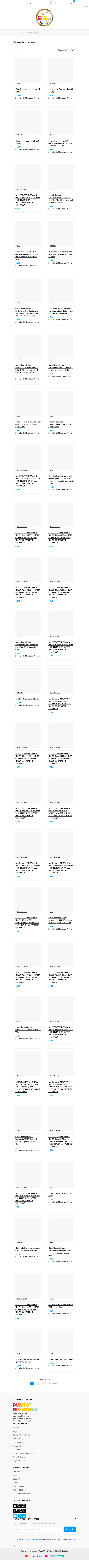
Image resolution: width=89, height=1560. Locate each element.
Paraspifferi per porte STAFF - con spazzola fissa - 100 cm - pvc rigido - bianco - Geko (60, 143)
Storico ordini (18, 1479)
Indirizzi (15, 1475)
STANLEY (53, 83)
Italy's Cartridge (22, 189)
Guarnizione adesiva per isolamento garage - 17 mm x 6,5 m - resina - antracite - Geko (60, 367)
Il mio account (18, 1486)
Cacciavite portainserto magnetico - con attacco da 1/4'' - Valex (28, 1029)
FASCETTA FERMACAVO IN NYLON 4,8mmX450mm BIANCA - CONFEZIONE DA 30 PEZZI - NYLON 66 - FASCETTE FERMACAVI (27, 923)
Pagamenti (17, 1446)
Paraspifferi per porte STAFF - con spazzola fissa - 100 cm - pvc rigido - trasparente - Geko (60, 310)
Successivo (53, 1383)
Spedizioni (16, 1450)
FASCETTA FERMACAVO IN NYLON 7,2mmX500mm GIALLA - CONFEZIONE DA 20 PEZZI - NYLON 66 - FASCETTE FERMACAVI (27, 592)
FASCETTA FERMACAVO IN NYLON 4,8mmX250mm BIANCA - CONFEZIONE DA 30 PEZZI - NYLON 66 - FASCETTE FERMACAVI (60, 813)
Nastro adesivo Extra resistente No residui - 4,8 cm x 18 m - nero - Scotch (60, 254)
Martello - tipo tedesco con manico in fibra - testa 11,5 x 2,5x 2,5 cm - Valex (60, 424)
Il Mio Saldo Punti (19, 1490)
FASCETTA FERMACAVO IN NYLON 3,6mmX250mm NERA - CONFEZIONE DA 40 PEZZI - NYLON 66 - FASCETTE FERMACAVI (27, 538)
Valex (18, 416)
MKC (18, 83)
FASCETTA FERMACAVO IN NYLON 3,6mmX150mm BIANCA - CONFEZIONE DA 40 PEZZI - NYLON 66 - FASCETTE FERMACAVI (60, 1141)
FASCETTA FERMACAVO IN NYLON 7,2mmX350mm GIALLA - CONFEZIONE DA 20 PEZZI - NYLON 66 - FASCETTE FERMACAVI (60, 647)
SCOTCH (53, 246)
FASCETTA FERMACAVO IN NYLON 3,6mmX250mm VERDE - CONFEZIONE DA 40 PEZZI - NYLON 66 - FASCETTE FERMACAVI (60, 704)
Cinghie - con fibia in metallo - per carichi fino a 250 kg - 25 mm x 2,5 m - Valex (28, 424)
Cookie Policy (18, 1442)
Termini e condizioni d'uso (23, 1435)
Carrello (15, 1483)
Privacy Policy (18, 1439)
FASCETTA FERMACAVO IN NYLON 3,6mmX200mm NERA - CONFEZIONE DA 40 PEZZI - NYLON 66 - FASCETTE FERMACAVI (60, 758)
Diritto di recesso (19, 1457)
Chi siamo (16, 1428)
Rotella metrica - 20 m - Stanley (27, 699)
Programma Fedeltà (20, 1461)
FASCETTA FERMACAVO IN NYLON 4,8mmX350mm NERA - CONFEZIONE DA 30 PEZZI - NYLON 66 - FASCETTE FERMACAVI (60, 592)
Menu (10, 2)
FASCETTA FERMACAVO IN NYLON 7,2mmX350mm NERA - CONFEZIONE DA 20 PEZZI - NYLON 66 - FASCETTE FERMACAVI (27, 1198)
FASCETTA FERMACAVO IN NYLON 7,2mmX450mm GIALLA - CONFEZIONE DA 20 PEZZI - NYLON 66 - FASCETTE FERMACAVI (27, 977)
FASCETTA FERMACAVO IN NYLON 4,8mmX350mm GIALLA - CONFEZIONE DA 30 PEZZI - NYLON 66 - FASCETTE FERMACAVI (27, 868)
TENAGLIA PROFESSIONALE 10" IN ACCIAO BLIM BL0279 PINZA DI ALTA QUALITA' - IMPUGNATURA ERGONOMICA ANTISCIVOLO (27, 1087)
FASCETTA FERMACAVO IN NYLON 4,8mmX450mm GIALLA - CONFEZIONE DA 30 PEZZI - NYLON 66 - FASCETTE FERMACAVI (60, 868)
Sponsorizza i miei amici (22, 1494)
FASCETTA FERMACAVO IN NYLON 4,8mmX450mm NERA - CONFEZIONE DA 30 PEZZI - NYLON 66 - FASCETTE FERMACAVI (27, 758)
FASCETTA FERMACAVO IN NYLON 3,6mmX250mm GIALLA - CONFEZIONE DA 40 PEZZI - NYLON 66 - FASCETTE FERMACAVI (27, 200)
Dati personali (18, 1472)
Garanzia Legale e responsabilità (25, 1453)
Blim (18, 1076)
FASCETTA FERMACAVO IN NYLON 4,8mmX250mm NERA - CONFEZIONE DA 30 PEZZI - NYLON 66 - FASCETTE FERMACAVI (60, 538)
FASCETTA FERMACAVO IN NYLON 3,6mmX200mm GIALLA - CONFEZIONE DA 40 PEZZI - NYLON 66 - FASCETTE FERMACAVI (27, 813)
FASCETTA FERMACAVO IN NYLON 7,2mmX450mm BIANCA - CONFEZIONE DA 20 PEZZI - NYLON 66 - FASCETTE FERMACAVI (60, 1087)
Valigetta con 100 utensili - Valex (60, 1359)
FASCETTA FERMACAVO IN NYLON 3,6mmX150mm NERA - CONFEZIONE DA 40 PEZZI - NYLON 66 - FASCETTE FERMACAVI (27, 1309)
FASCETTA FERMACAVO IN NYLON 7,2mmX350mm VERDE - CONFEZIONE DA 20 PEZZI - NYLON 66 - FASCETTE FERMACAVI (27, 481)
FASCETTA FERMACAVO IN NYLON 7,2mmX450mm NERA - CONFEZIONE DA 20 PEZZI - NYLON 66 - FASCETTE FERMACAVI (60, 977)
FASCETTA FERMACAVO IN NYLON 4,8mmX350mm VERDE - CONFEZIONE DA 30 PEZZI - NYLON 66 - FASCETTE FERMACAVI (60, 1032)
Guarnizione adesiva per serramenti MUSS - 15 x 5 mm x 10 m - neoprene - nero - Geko (60, 920)
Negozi (15, 1431)
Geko (51, 135)
